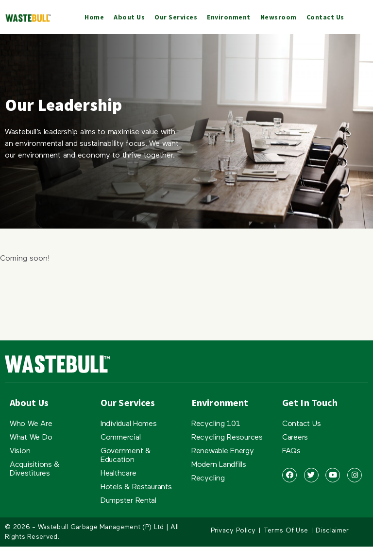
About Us (129, 17)
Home (94, 17)
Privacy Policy (233, 530)
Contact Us (325, 17)
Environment (229, 17)
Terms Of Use (286, 530)
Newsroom (278, 17)
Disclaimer (332, 530)
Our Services (175, 17)
